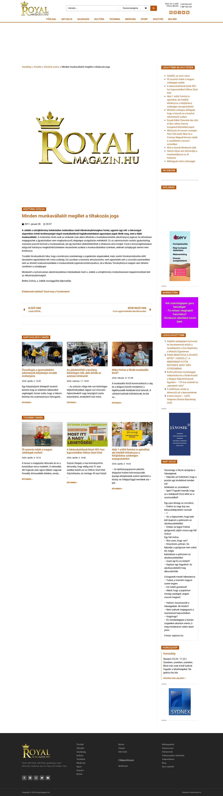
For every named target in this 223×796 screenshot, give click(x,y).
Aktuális (66, 19)
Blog (164, 763)
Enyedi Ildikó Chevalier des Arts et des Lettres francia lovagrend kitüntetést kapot (182, 123)
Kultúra (99, 19)
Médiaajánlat (168, 744)
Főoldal (51, 19)
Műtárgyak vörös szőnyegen (181, 161)
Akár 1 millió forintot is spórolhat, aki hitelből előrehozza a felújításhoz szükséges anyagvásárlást (131, 454)
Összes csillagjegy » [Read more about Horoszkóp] (174, 678)
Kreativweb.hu (195, 792)
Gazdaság (83, 19)
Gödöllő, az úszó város (178, 75)
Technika (114, 19)
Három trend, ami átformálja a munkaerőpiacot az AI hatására (182, 154)
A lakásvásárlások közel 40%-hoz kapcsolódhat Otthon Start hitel (86, 451)
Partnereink (167, 752)
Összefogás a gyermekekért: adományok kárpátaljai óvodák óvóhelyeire (39, 372)
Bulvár (172, 19)
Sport (144, 19)
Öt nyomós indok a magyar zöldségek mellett (37, 451)
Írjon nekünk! (168, 766)
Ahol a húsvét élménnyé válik (181, 147)
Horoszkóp (169, 653)
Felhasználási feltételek (173, 755)
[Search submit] (153, 8)
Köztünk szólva (51, 67)
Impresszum (168, 748)
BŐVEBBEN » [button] (27, 402)
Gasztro (158, 19)
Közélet (37, 67)
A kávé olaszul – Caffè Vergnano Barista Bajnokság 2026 (181, 399)
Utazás (121, 748)
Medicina (130, 19)
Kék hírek (122, 752)
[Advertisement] (111, 44)
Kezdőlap (26, 67)
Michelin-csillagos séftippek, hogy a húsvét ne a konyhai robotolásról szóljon (181, 113)
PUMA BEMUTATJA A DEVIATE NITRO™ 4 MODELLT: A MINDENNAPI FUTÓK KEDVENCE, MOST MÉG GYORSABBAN (182, 362)
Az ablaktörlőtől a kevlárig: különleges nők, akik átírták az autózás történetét (84, 372)
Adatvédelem (168, 759)
